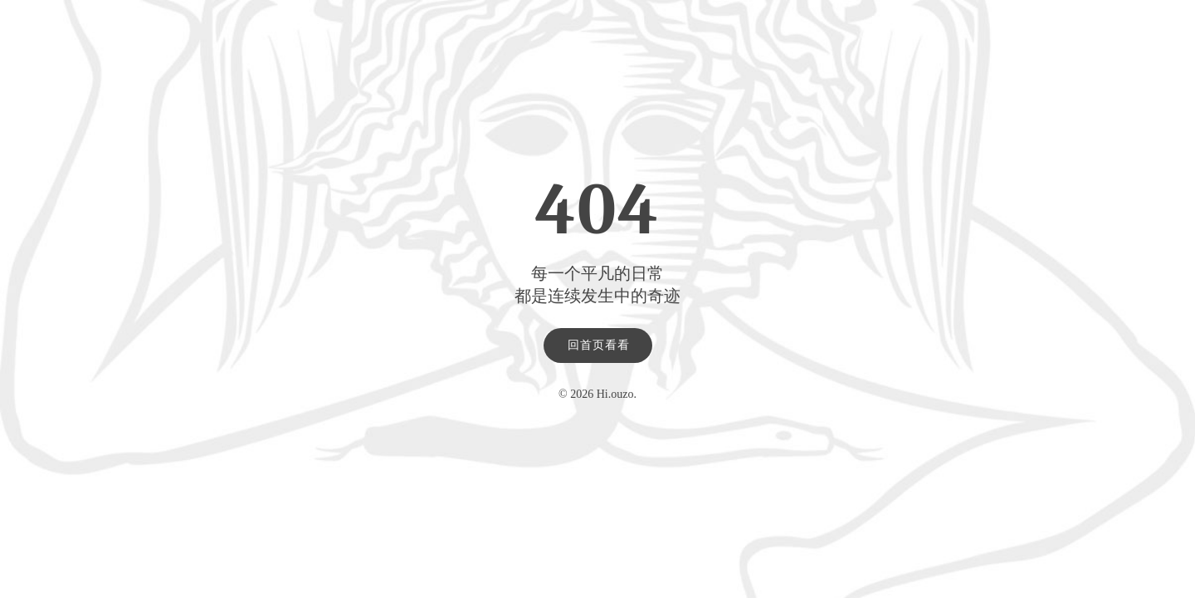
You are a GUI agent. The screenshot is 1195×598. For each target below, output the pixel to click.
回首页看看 (599, 345)
